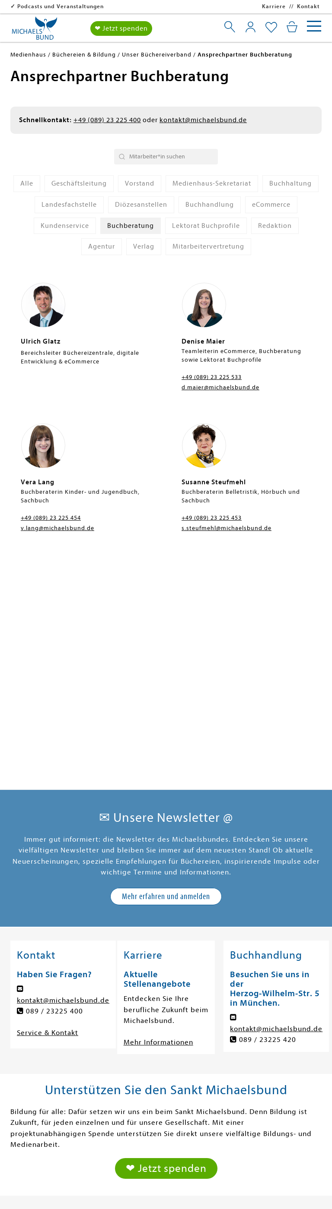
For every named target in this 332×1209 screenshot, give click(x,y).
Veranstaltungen (261, 1065)
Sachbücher (39, 1065)
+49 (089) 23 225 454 (51, 517)
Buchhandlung (257, 1094)
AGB (288, 1193)
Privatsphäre (154, 1193)
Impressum (55, 1193)
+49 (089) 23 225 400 (107, 120)
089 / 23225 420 (267, 818)
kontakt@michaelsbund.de (203, 120)
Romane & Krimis (48, 1020)
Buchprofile (39, 1123)
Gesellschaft (147, 1020)
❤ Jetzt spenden (121, 28)
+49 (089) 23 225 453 (212, 517)
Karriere (274, 6)
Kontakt (308, 6)
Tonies (30, 1079)
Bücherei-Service (48, 1138)
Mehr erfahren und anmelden (166, 675)
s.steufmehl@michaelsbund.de (226, 528)
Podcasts (141, 1065)
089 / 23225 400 (54, 790)
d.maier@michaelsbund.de (220, 387)
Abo (133, 1094)
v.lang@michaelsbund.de (57, 528)
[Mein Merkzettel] (271, 27)
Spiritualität (146, 1050)
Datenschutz (103, 1193)
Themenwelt (41, 1094)
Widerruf (259, 1193)
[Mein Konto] (250, 26)
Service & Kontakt (47, 812)
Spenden (258, 1020)
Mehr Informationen (158, 821)
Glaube (31, 1109)
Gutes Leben (148, 1035)
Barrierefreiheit (210, 1193)
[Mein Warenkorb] (292, 26)
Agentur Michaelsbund (272, 1079)
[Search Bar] (166, 156)
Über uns (248, 1035)
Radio (135, 1079)
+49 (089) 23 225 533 (212, 377)
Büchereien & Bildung (270, 1050)
